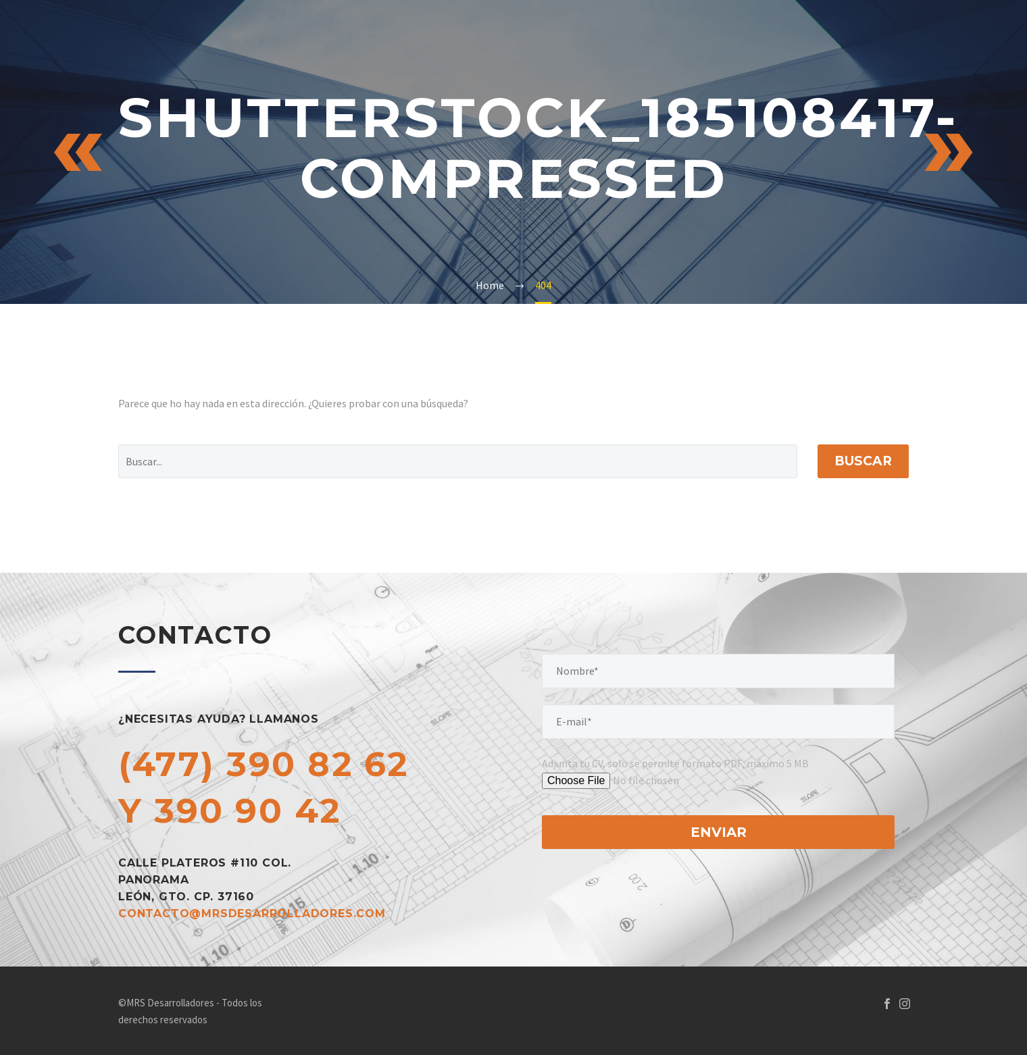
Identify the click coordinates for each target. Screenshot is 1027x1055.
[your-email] (718, 721)
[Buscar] (457, 461)
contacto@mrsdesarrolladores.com (252, 913)
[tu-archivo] (647, 780)
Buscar (863, 461)
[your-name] (718, 671)
